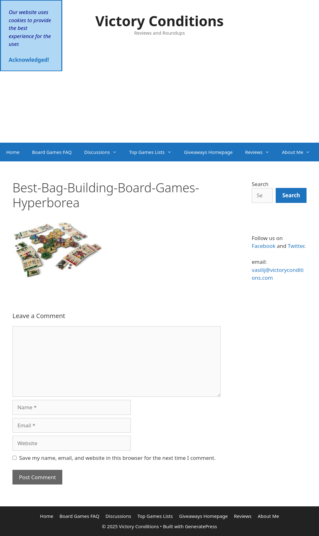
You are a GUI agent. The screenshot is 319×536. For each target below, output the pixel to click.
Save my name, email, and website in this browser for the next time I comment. (117, 457)
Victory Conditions (159, 20)
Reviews (260, 152)
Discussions (103, 152)
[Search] (291, 195)
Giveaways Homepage (208, 152)
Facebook (263, 245)
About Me (299, 152)
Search (260, 184)
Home (13, 152)
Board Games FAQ (52, 152)
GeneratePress (201, 526)
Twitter (296, 245)
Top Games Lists (153, 152)
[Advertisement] (159, 96)
